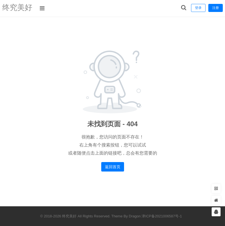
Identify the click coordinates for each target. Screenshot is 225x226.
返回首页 (112, 167)
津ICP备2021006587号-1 (162, 216)
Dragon (135, 216)
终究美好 (19, 8)
